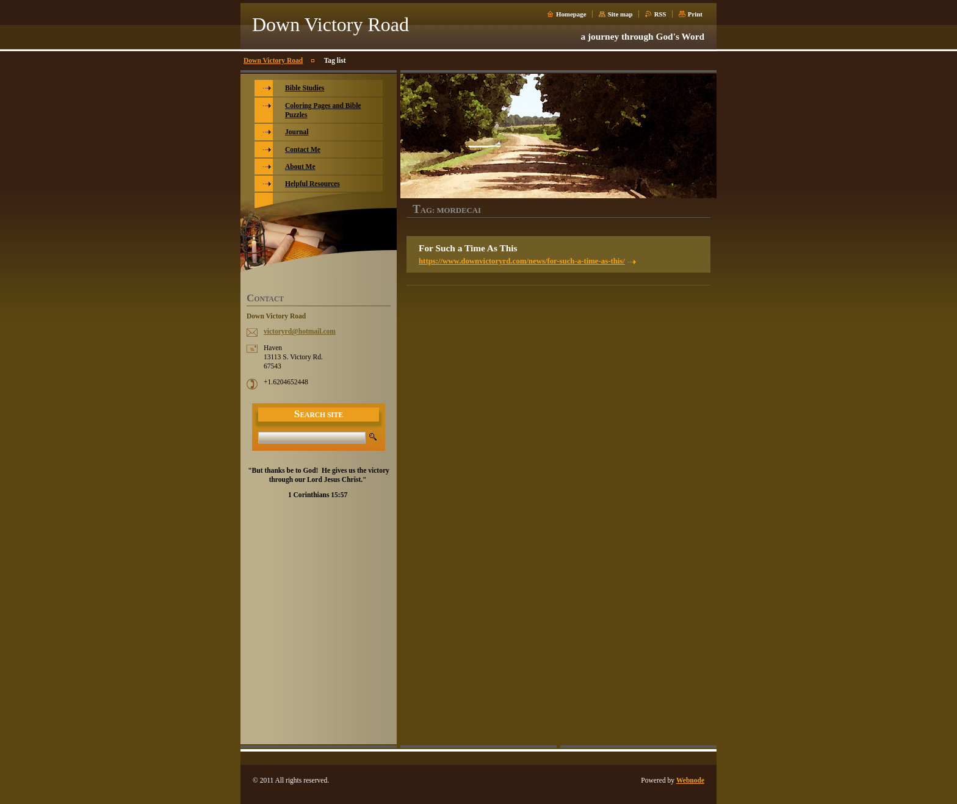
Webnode (690, 780)
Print (695, 14)
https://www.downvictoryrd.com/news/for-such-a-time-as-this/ (522, 261)
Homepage (571, 14)
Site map (620, 14)
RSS (660, 14)
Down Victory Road (273, 60)
